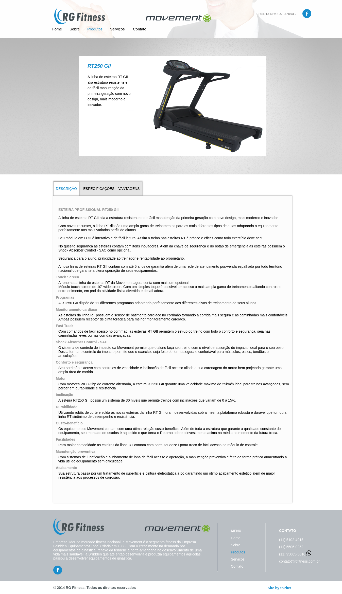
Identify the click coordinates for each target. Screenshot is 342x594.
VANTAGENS (129, 189)
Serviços (117, 29)
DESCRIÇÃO (66, 189)
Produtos (94, 29)
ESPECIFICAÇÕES (98, 189)
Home (57, 29)
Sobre (75, 29)
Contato (139, 29)
